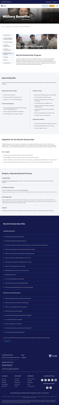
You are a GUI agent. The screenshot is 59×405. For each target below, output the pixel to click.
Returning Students (5, 384)
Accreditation (29, 380)
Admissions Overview (8, 26)
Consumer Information (31, 378)
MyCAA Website (24, 190)
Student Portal (17, 378)
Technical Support (17, 382)
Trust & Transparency (31, 386)
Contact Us (3, 378)
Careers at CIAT (4, 386)
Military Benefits (16, 26)
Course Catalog (17, 384)
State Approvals (30, 382)
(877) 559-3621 (23, 357)
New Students (4, 382)
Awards (28, 384)
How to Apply (4, 380)
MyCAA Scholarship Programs (25, 26)
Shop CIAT (16, 386)
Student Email (17, 380)
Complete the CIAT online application (10, 181)
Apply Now (52, 5)
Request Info (45, 5)
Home (3, 26)
